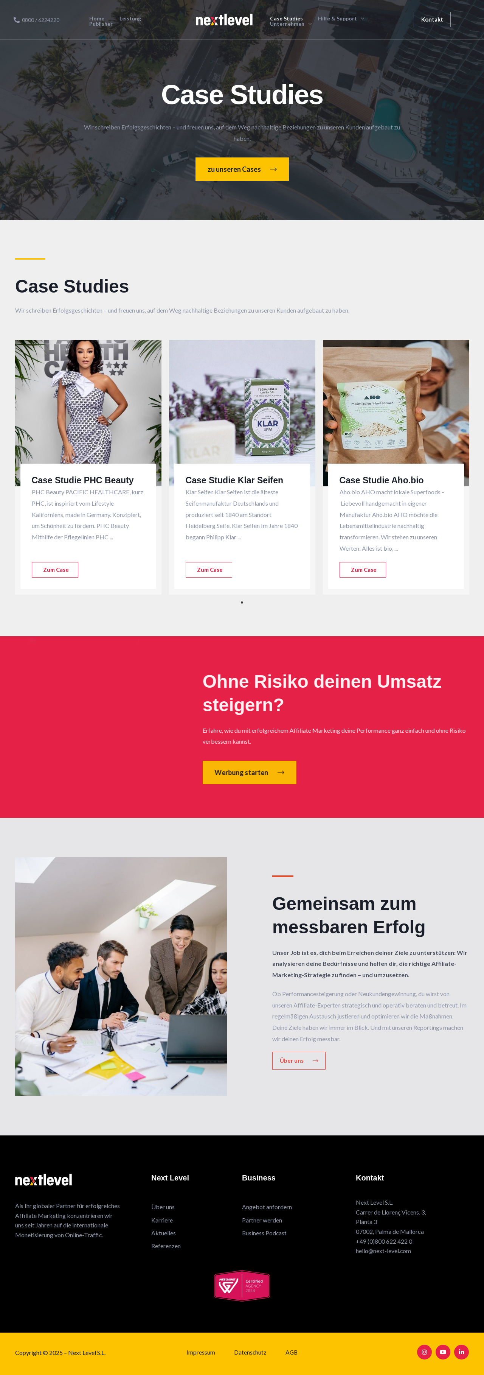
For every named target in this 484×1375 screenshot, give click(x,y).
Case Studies (284, 18)
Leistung (136, 20)
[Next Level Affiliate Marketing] (224, 18)
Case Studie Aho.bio (383, 480)
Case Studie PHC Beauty (85, 480)
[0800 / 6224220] (36, 20)
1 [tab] (242, 602)
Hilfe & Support (329, 18)
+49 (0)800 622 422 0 (384, 1241)
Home (109, 20)
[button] (432, 19)
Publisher (168, 20)
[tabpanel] (88, 467)
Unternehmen (285, 23)
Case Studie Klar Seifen (236, 480)
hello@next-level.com (384, 1250)
